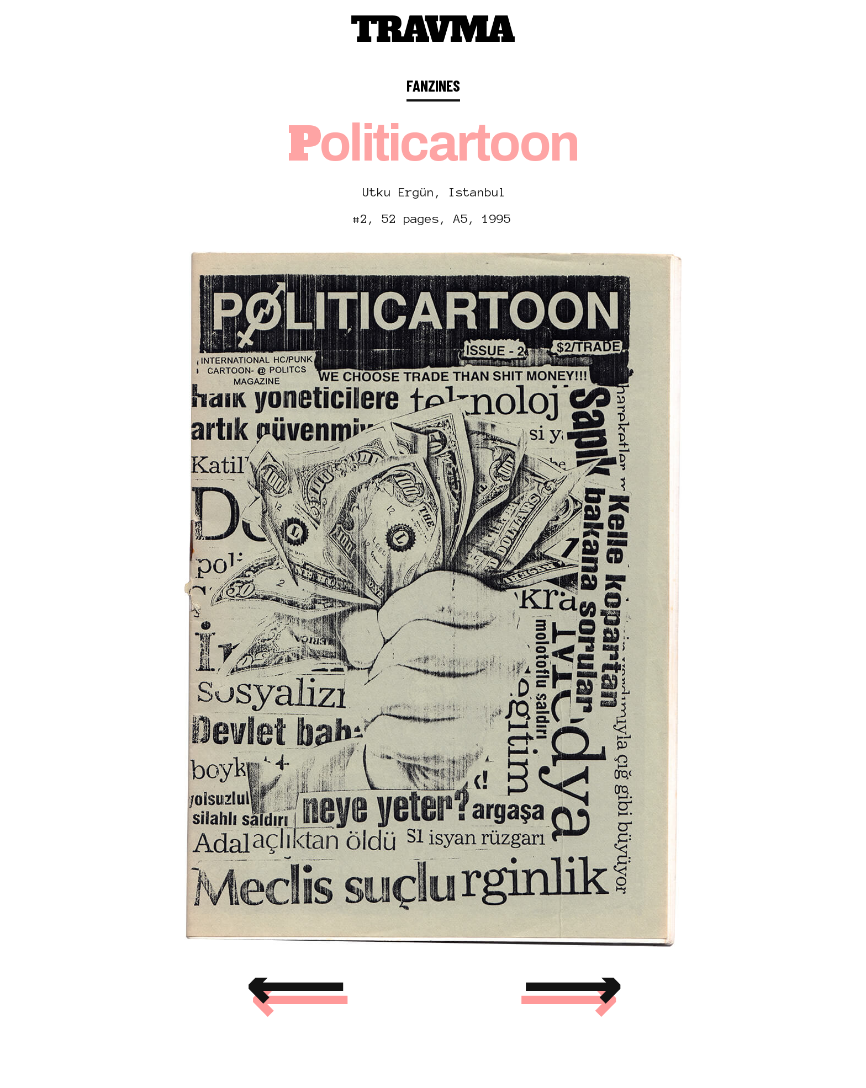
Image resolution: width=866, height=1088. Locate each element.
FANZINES (433, 85)
